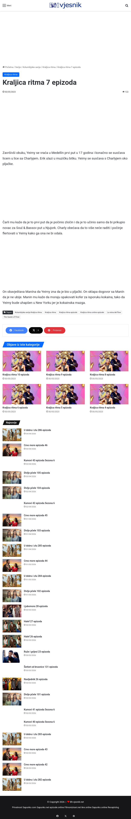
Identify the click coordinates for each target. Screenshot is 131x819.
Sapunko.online (99, 807)
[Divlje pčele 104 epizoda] (12, 492)
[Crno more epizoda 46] (12, 450)
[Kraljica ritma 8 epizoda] (109, 361)
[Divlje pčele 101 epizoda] (12, 699)
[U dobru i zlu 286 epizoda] (12, 434)
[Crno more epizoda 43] (12, 754)
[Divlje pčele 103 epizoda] (12, 535)
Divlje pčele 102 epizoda (37, 591)
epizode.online (57, 807)
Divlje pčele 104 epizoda (37, 488)
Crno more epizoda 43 (35, 749)
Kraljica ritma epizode (68, 312)
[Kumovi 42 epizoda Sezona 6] (12, 506)
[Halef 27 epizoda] (12, 626)
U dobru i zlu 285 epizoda (37, 545)
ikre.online (86, 807)
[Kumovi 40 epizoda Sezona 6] (12, 725)
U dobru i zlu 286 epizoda (37, 430)
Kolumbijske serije (32, 67)
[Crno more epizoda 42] (12, 769)
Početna (8, 67)
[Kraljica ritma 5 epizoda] (65, 394)
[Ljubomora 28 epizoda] (12, 611)
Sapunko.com (29, 807)
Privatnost (17, 807)
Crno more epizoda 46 (35, 445)
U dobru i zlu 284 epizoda (37, 576)
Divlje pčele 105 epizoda (37, 472)
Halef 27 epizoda (33, 621)
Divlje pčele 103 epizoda (37, 530)
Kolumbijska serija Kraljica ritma (28, 312)
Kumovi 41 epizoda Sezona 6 (39, 709)
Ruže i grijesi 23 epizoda (37, 651)
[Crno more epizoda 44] (12, 565)
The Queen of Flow (11, 317)
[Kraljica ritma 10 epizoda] (22, 361)
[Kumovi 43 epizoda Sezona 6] (12, 464)
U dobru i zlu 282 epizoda (37, 779)
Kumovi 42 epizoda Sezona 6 (39, 503)
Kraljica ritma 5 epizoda (58, 407)
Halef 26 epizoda (33, 636)
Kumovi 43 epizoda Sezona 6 (39, 460)
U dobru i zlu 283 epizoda (37, 734)
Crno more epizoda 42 (35, 764)
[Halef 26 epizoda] (12, 641)
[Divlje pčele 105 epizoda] (12, 477)
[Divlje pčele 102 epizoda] (12, 595)
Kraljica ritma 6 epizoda (15, 407)
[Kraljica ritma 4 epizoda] (109, 394)
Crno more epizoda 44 (35, 560)
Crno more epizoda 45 (35, 515)
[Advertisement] (65, 38)
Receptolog (113, 807)
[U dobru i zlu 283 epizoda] (12, 739)
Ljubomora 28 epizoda (36, 606)
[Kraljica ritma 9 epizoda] (65, 361)
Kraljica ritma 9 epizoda (58, 374)
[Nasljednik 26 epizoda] (12, 684)
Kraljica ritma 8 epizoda (102, 374)
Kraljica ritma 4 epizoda (102, 407)
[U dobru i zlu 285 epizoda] (12, 550)
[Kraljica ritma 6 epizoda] (22, 394)
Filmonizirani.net (72, 807)
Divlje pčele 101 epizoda (37, 694)
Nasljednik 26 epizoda (35, 679)
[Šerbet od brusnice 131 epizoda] (12, 670)
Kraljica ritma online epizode (92, 312)
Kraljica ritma (48, 67)
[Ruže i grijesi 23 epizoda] (12, 656)
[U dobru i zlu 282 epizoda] (12, 784)
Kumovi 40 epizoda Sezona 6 (39, 721)
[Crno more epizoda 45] (12, 520)
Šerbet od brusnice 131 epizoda (41, 666)
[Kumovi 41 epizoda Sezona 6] (12, 713)
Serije (18, 67)
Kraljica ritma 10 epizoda (16, 374)
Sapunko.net (43, 807)
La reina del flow (114, 312)
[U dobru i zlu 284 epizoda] (12, 580)
